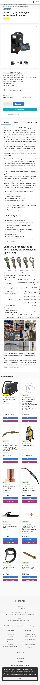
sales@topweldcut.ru (25, 620)
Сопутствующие (26, 127)
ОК (20, 678)
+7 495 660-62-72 (20, 608)
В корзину (18, 108)
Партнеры (20, 661)
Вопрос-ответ (20, 658)
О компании (10, 634)
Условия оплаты (30, 634)
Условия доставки (30, 637)
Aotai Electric (27, 101)
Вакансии (10, 642)
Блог (20, 656)
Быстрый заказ (20, 113)
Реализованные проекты (30, 642)
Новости (10, 639)
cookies (19, 669)
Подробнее (10, 422)
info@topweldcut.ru (13, 620)
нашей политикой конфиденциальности (24, 674)
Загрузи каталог (30, 644)
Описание (6, 127)
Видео (30, 647)
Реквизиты (10, 637)
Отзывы (15, 127)
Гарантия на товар (30, 639)
